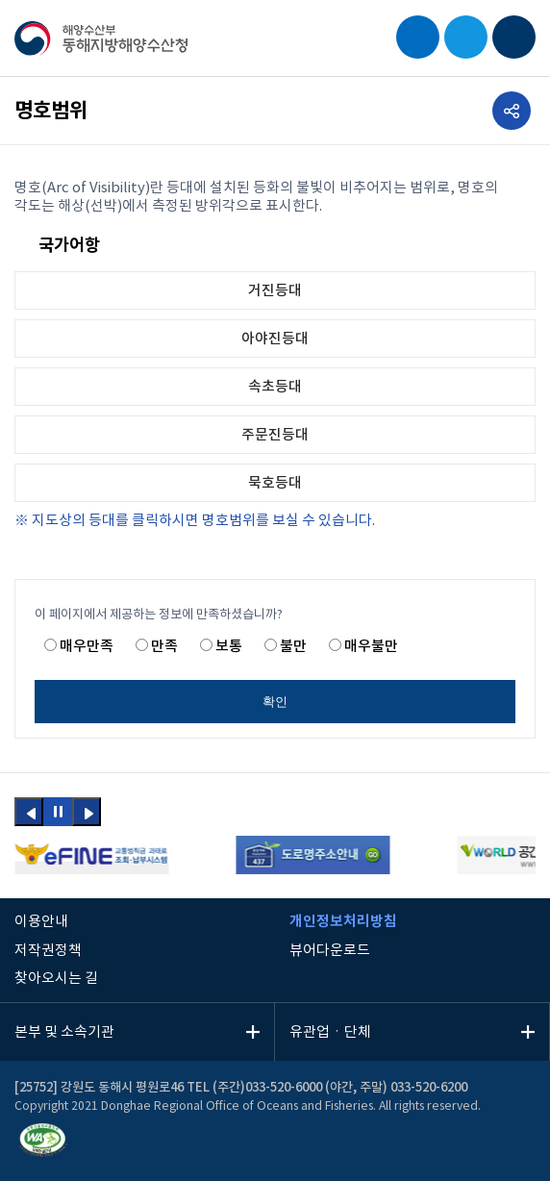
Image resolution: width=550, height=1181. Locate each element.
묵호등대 (275, 483)
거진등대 (275, 291)
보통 (228, 647)
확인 (275, 701)
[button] (28, 811)
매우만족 (86, 647)
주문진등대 (275, 435)
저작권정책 (48, 950)
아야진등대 (275, 339)
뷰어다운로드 (329, 950)
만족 (164, 647)
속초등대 (275, 387)
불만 (293, 647)
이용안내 (41, 922)
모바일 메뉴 (514, 37)
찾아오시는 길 (56, 978)
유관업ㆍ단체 (330, 1032)
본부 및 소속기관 (64, 1032)
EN (466, 37)
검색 (417, 37)
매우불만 (371, 647)
